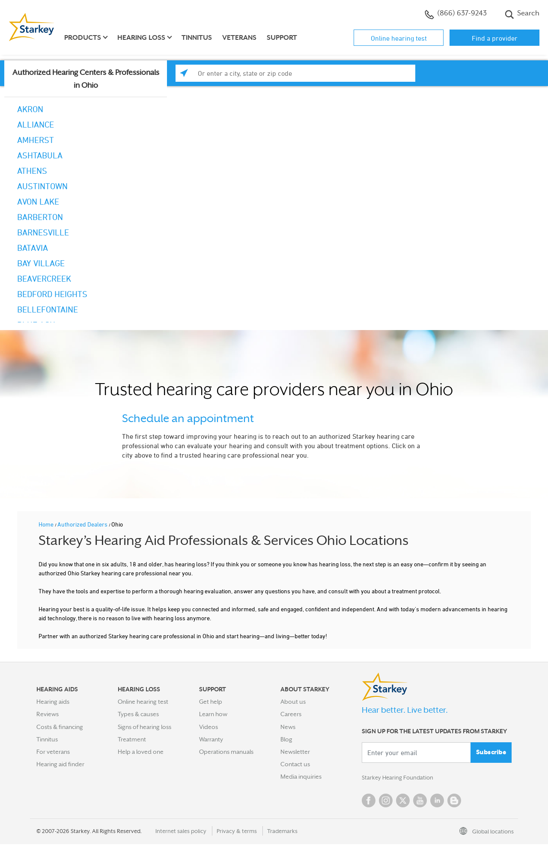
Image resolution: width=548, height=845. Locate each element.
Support (282, 38)
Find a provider (495, 38)
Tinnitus (197, 38)
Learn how (213, 714)
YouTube (420, 801)
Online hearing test (399, 38)
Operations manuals (226, 751)
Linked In (437, 801)
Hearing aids (52, 701)
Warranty (211, 739)
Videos (208, 726)
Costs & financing (59, 726)
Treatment (132, 739)
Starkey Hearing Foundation (399, 778)
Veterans (239, 38)
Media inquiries (301, 776)
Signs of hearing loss (144, 726)
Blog (286, 739)
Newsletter (295, 751)
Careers (290, 714)
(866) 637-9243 (456, 14)
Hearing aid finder (60, 764)
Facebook (368, 801)
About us (293, 701)
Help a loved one (141, 751)
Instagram (386, 801)
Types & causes (138, 714)
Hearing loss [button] (141, 38)
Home (47, 524)
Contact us (295, 764)
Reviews (47, 714)
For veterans (53, 751)
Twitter (403, 801)
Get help (210, 701)
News (287, 726)
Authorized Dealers (83, 524)
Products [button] (82, 38)
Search (522, 14)
